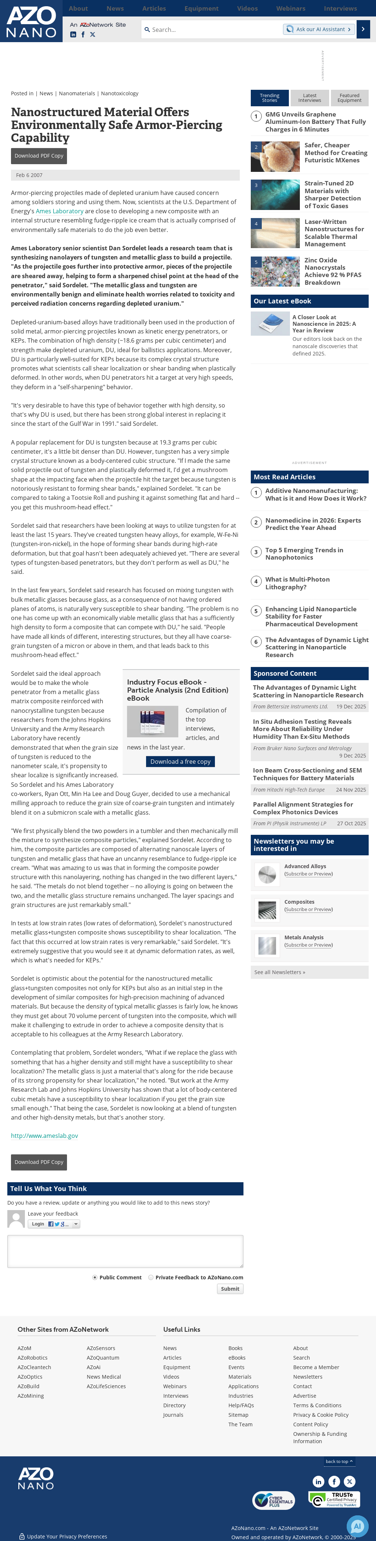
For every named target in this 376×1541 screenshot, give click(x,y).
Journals (173, 1414)
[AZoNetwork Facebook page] (83, 35)
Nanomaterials (77, 93)
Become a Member (316, 1367)
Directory (174, 1405)
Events (236, 1367)
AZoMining (31, 1395)
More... (360, 8)
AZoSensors (101, 1348)
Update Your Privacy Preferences (62, 1531)
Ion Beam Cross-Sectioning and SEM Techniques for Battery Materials (301, 764)
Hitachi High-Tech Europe (296, 778)
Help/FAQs (241, 1405)
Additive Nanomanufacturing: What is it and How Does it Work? (315, 491)
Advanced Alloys (305, 853)
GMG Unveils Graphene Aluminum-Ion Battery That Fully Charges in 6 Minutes (313, 120)
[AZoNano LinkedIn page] (73, 35)
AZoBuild (29, 1386)
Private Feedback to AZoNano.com (199, 1277)
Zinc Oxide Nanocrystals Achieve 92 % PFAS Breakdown (335, 264)
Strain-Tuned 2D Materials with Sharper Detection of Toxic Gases (337, 191)
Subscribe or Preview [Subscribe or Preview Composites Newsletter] (308, 896)
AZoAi (94, 1367)
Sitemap (238, 1414)
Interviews (176, 1395)
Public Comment (121, 1277)
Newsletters (308, 1376)
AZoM (24, 1348)
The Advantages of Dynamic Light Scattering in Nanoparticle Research (315, 639)
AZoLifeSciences (106, 1386)
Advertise (304, 1395)
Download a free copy (180, 761)
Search (301, 1357)
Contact (302, 1386)
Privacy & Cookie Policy (321, 1414)
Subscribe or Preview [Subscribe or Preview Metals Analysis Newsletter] (308, 932)
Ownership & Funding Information (320, 1437)
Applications (243, 1386)
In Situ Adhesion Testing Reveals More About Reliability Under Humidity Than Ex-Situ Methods (307, 721)
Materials (240, 1376)
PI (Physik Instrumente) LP (296, 810)
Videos (171, 1376)
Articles (172, 1357)
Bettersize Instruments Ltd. (297, 700)
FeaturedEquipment (350, 97)
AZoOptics (30, 1376)
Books (235, 1348)
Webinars (175, 1386)
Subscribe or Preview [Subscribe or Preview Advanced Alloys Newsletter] (308, 861)
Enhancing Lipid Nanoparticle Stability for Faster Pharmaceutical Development (314, 613)
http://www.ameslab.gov (44, 1136)
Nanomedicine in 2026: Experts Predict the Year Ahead (308, 521)
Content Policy (310, 1424)
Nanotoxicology (119, 93)
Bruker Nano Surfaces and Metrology (309, 739)
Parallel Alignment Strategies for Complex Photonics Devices (298, 797)
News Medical (104, 1376)
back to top (340, 1461)
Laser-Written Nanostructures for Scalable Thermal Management (331, 229)
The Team (240, 1424)
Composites (299, 888)
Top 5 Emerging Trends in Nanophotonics (300, 550)
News (46, 93)
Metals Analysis (304, 924)
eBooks (237, 1357)
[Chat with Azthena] (358, 1526)
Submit (230, 1288)
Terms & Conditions (317, 1405)
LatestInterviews (309, 97)
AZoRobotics (33, 1357)
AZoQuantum (103, 1357)
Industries (240, 1395)
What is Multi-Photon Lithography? (313, 577)
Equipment (176, 1367)
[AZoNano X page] (93, 35)
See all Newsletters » (279, 959)
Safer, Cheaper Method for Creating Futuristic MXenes (336, 150)
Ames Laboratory (59, 211)
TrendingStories (269, 97)
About (300, 1348)
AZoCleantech (34, 1367)
